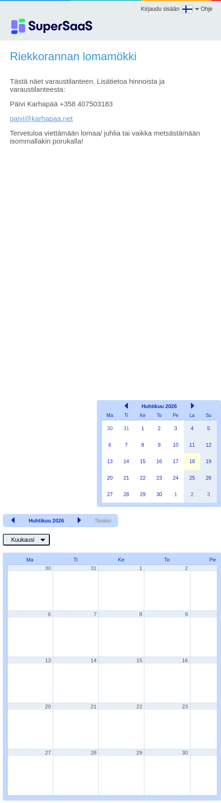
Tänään (103, 520)
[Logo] (51, 26)
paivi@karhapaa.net (41, 118)
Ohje (207, 9)
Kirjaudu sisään (160, 9)
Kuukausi (22, 540)
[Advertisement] (107, 259)
